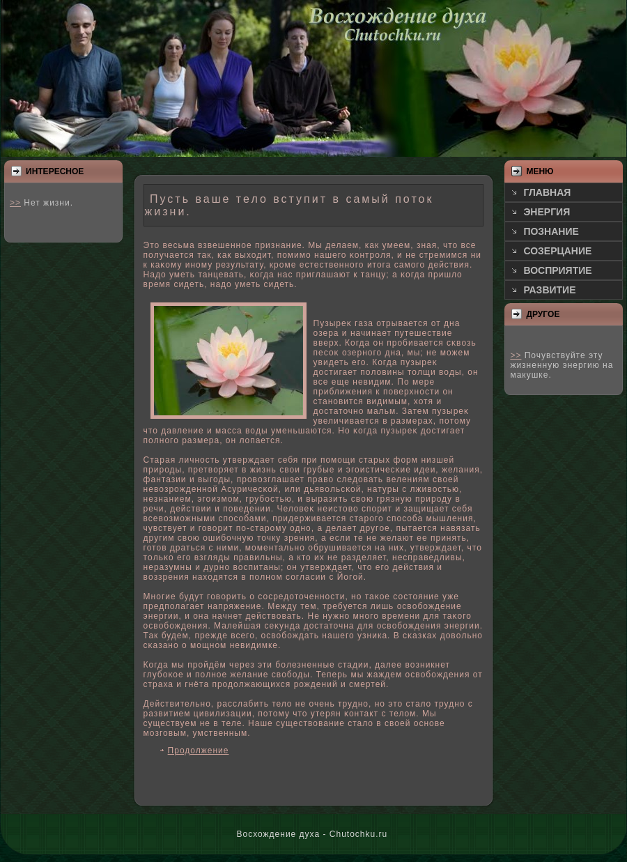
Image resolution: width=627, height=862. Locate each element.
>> (15, 203)
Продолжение (198, 750)
